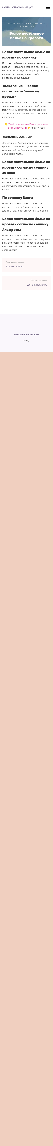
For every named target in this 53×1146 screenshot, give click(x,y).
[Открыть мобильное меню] (48, 8)
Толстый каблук (15, 266)
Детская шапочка (37, 284)
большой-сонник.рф (17, 7)
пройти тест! (38, 127)
